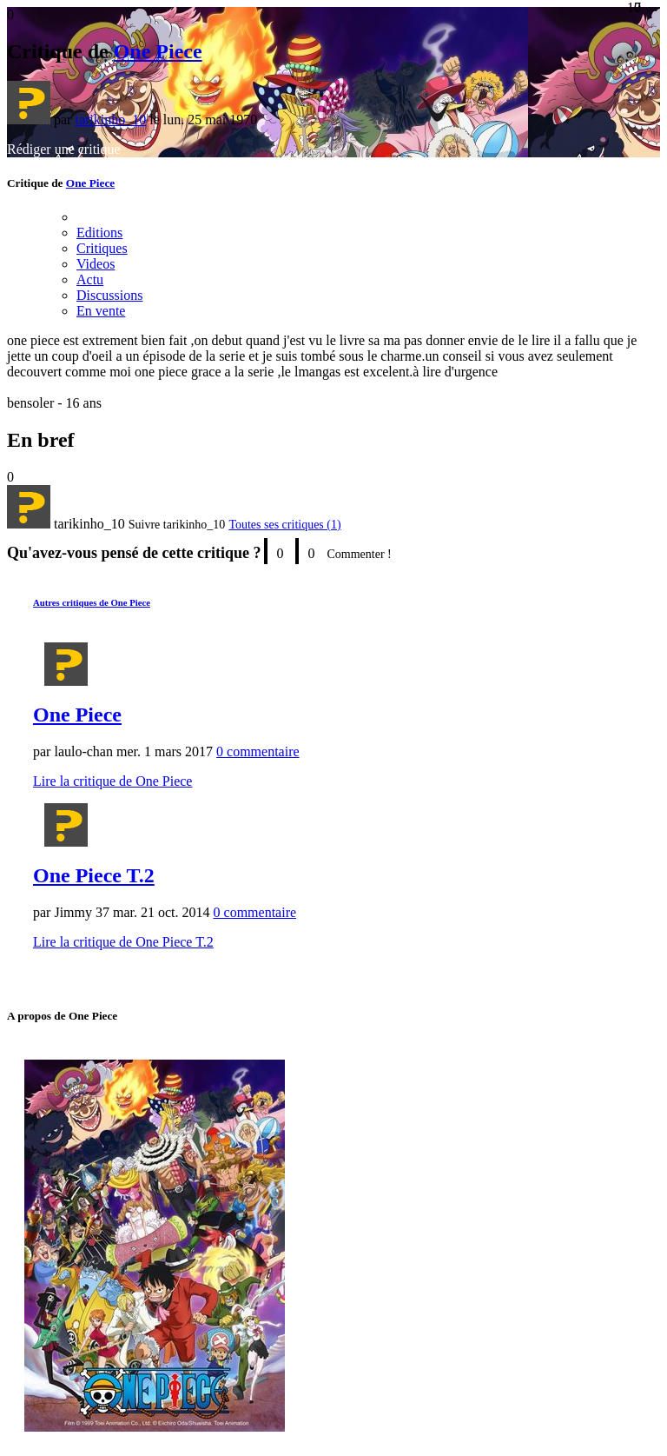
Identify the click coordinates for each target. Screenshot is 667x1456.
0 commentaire (258, 751)
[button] (177, 524)
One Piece (158, 51)
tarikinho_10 (110, 119)
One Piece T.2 (94, 875)
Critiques (102, 248)
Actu (89, 279)
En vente (100, 310)
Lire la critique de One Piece (112, 781)
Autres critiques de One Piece (91, 602)
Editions (99, 232)
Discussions (109, 295)
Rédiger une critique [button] (64, 149)
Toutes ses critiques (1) (284, 524)
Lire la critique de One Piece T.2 (123, 941)
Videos (95, 263)
